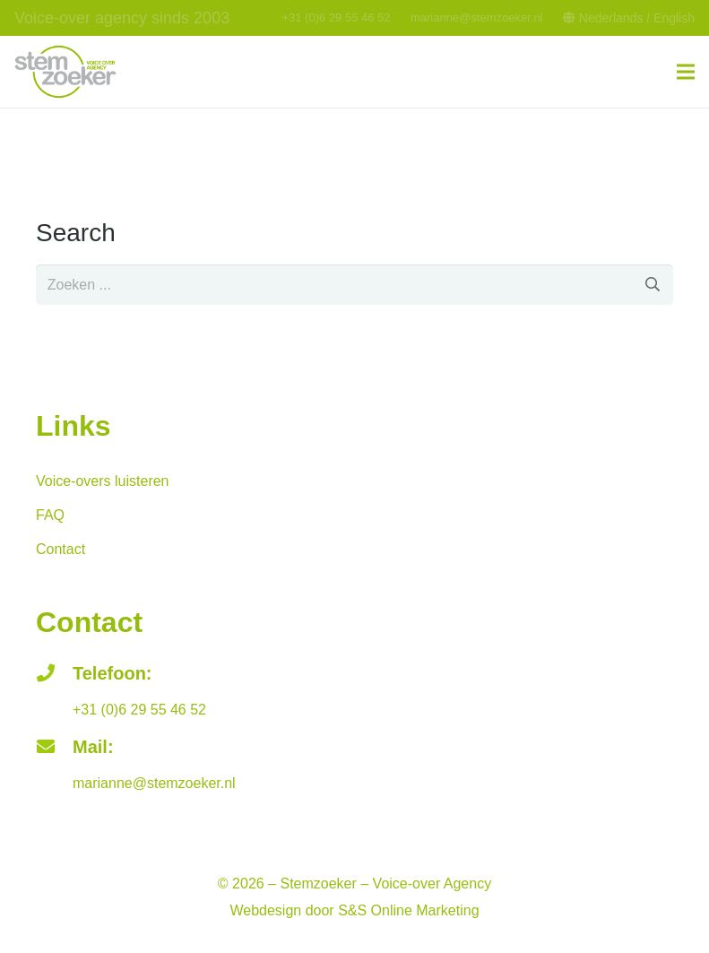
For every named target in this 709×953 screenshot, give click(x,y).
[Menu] (685, 71)
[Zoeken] (653, 284)
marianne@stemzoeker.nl (477, 17)
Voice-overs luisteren (102, 481)
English (674, 18)
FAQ (50, 515)
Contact (60, 549)
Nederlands (611, 18)
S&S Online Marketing (408, 910)
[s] (354, 284)
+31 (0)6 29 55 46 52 (335, 17)
